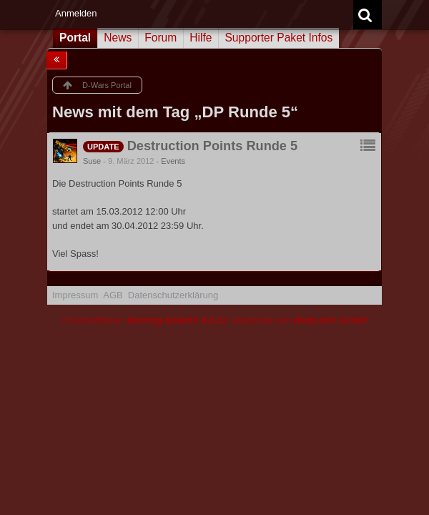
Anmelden (76, 13)
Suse (92, 161)
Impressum (75, 295)
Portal (75, 37)
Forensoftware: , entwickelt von (214, 320)
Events (173, 161)
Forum (160, 37)
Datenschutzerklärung (173, 295)
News (118, 37)
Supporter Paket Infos (278, 37)
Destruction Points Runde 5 (212, 146)
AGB (112, 295)
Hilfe (200, 37)
